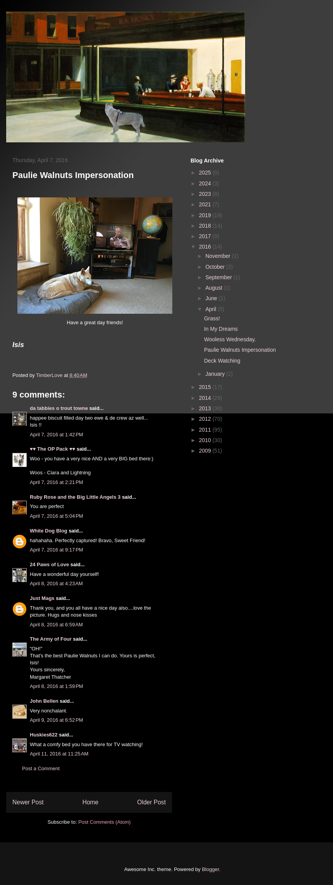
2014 (206, 398)
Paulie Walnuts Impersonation (240, 350)
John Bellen (44, 701)
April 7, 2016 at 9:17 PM (56, 550)
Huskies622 (44, 735)
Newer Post (28, 802)
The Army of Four (51, 639)
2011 (206, 430)
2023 (206, 194)
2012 (206, 419)
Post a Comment (41, 768)
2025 (206, 172)
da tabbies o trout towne (59, 408)
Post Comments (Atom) (104, 822)
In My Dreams (221, 329)
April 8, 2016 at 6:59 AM (56, 624)
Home (90, 802)
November (218, 256)
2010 (206, 440)
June (211, 298)
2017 (206, 236)
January (215, 374)
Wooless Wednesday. (230, 339)
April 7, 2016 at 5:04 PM (56, 516)
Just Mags (42, 598)
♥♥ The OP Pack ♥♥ (52, 449)
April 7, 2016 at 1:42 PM (56, 434)
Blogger (210, 869)
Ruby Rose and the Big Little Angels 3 (75, 497)
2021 (206, 204)
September (219, 277)
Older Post (151, 802)
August (214, 288)
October (215, 267)
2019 (206, 215)
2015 (206, 387)
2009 (206, 451)
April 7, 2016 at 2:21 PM (56, 482)
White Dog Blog (48, 531)
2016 (206, 247)
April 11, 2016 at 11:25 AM (59, 754)
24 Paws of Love (49, 564)
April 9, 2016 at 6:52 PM (56, 720)
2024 (206, 183)
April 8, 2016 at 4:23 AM (56, 583)
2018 (206, 226)
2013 (206, 408)
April (211, 309)
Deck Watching (222, 361)
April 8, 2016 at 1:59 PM (56, 686)
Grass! (212, 318)
